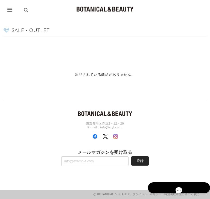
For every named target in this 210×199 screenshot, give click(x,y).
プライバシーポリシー (147, 194)
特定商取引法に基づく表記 (181, 194)
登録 (140, 161)
